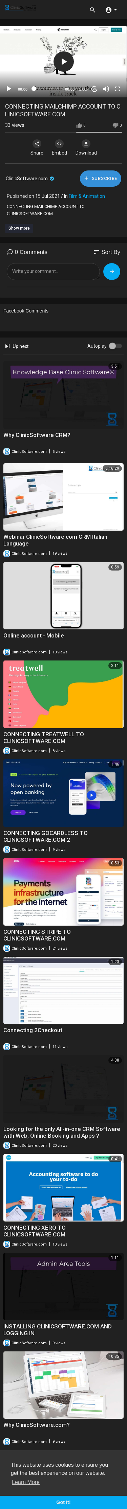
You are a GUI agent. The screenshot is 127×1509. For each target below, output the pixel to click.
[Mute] (106, 89)
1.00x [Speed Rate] (83, 89)
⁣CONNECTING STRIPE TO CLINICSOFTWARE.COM (37, 935)
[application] (63, 61)
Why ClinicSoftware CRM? (36, 435)
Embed (59, 147)
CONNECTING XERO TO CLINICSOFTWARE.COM (34, 1231)
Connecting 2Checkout (32, 1030)
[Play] (8, 89)
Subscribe (100, 178)
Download (86, 147)
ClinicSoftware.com (30, 178)
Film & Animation (87, 196)
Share (36, 147)
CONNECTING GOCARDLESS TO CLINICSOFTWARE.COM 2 (45, 836)
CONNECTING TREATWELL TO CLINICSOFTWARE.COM (43, 737)
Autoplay (97, 346)
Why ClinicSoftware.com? (36, 1424)
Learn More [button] (26, 1482)
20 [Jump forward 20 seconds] (94, 88)
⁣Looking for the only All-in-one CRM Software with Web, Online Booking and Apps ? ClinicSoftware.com (61, 1135)
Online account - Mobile (33, 635)
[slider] (46, 88)
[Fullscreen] (117, 89)
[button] (111, 9)
